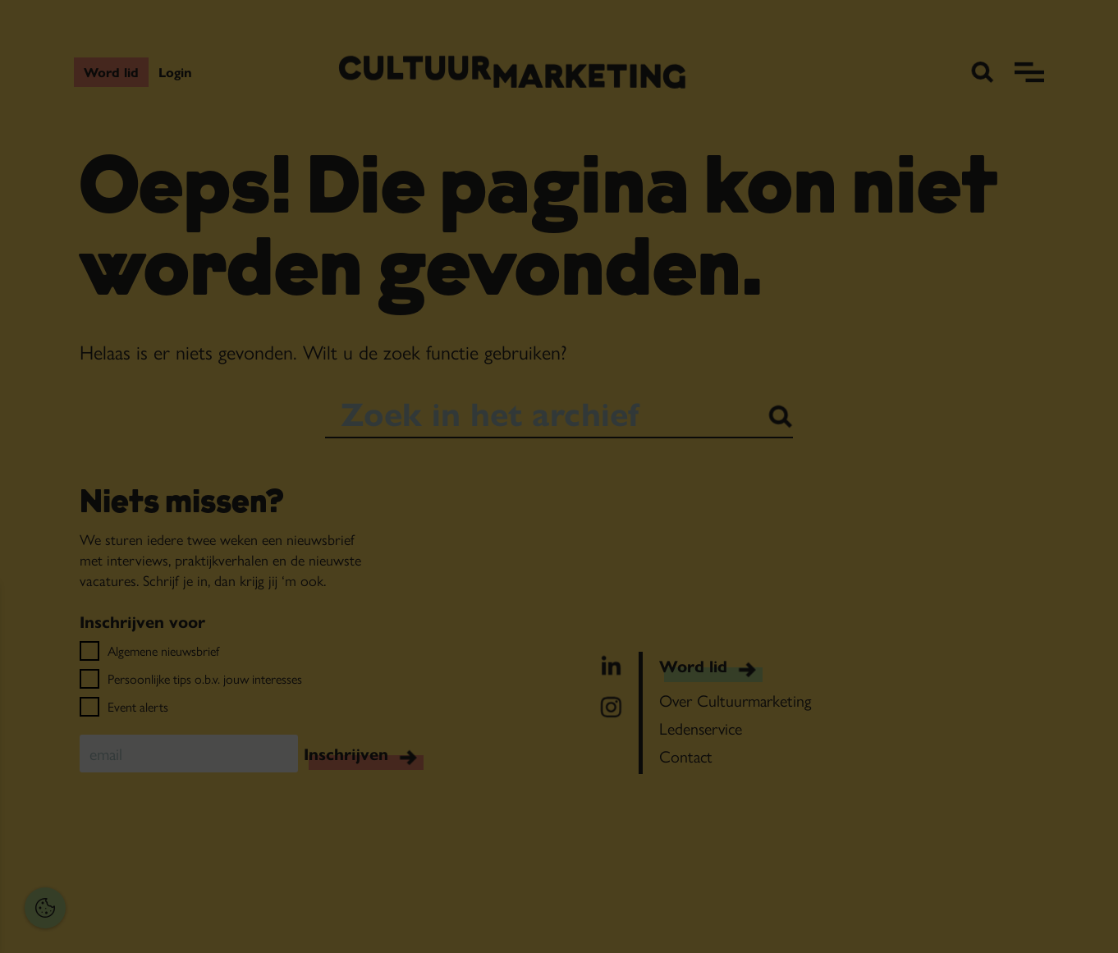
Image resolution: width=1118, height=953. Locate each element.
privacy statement (70, 710)
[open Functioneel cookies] (253, 766)
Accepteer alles (139, 874)
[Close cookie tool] (254, 614)
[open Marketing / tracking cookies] (253, 815)
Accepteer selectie (140, 922)
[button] (123, 764)
